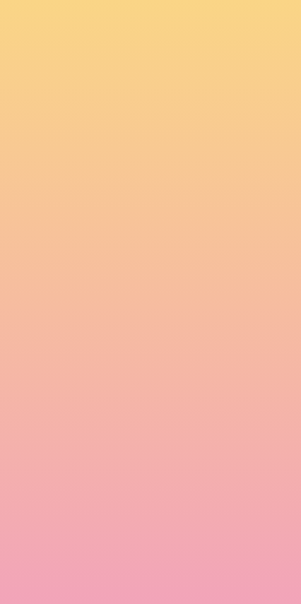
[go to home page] (37, 35)
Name (21, 410)
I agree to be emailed (71, 520)
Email (20, 459)
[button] (184, 24)
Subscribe (41, 573)
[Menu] (273, 24)
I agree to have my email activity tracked (113, 539)
